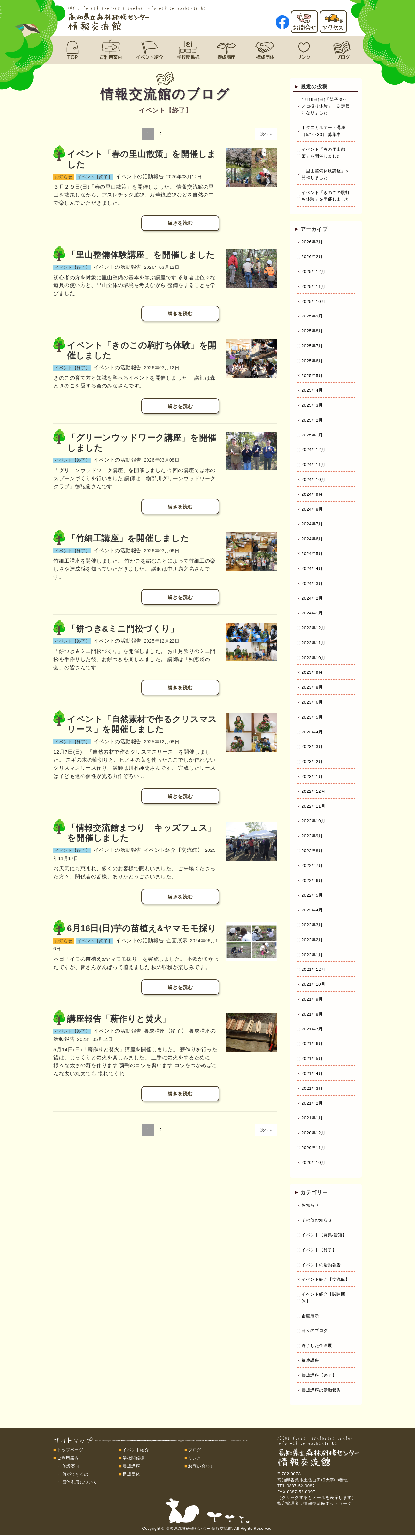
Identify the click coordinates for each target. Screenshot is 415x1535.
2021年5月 (312, 1058)
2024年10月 (313, 479)
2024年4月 (312, 568)
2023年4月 (312, 732)
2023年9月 (312, 672)
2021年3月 (312, 1088)
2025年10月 (313, 301)
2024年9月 (312, 494)
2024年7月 (312, 523)
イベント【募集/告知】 (324, 1234)
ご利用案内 (68, 1458)
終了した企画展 (317, 1345)
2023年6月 (312, 702)
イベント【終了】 (319, 1249)
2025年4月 (312, 390)
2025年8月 (312, 330)
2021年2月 (312, 1103)
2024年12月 (313, 449)
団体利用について (79, 1482)
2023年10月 (313, 657)
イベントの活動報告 (321, 1264)
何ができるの (75, 1474)
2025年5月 (312, 375)
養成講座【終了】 (319, 1375)
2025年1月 (312, 435)
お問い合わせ (201, 1466)
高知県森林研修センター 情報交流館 (199, 1528)
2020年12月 (313, 1132)
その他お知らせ (317, 1220)
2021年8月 (312, 1014)
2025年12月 (313, 271)
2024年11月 (313, 464)
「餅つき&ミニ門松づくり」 (123, 629)
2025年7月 (312, 345)
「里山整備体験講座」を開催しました (141, 255)
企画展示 (310, 1316)
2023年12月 (313, 627)
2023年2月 (312, 761)
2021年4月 (312, 1073)
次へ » (266, 134)
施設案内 (71, 1466)
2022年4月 (312, 910)
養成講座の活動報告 (321, 1390)
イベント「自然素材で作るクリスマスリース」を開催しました (142, 724)
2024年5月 (312, 553)
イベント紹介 (136, 1449)
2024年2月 (312, 598)
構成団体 (131, 1474)
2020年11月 (313, 1147)
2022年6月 (312, 880)
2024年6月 (312, 538)
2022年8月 (312, 850)
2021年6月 (312, 1043)
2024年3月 (312, 583)
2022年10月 (313, 820)
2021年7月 (312, 1029)
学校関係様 (134, 1458)
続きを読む (180, 223)
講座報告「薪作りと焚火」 (119, 1019)
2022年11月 (313, 806)
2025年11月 (313, 286)
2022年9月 (312, 835)
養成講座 (310, 1360)
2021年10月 (313, 984)
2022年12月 (313, 791)
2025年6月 (312, 360)
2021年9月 (312, 999)
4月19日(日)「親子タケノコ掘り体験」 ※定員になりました (326, 106)
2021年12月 (313, 969)
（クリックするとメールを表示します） (316, 1497)
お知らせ (310, 1205)
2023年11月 (313, 642)
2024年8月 (312, 509)
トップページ (70, 1449)
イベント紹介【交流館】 (326, 1279)
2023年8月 (312, 687)
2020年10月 (313, 1162)
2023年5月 (312, 717)
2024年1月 (312, 613)
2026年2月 (312, 256)
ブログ (194, 1449)
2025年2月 (312, 420)
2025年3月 (312, 405)
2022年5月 (312, 895)
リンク (194, 1458)
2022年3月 (312, 924)
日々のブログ (315, 1330)
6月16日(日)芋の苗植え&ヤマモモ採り (141, 928)
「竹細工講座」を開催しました (128, 538)
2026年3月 (312, 241)
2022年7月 (312, 865)
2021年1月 (312, 1117)
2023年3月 (312, 746)
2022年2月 (312, 939)
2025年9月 (312, 316)
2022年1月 (312, 954)
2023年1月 (312, 776)
